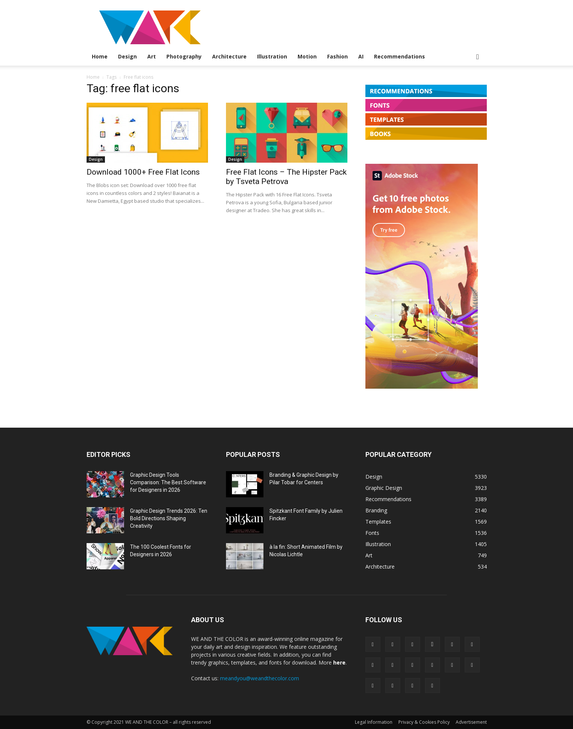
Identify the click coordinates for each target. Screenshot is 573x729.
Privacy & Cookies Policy (424, 722)
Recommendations (399, 56)
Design (127, 56)
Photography (184, 56)
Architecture (229, 56)
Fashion (337, 56)
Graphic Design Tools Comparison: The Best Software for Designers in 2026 (168, 482)
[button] (478, 57)
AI (361, 56)
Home (100, 56)
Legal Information (373, 722)
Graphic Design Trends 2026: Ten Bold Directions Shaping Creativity (168, 518)
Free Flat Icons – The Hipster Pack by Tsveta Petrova (286, 177)
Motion (307, 56)
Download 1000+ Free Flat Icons (143, 172)
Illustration (272, 56)
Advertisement (471, 722)
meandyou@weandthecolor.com (259, 678)
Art (151, 56)
